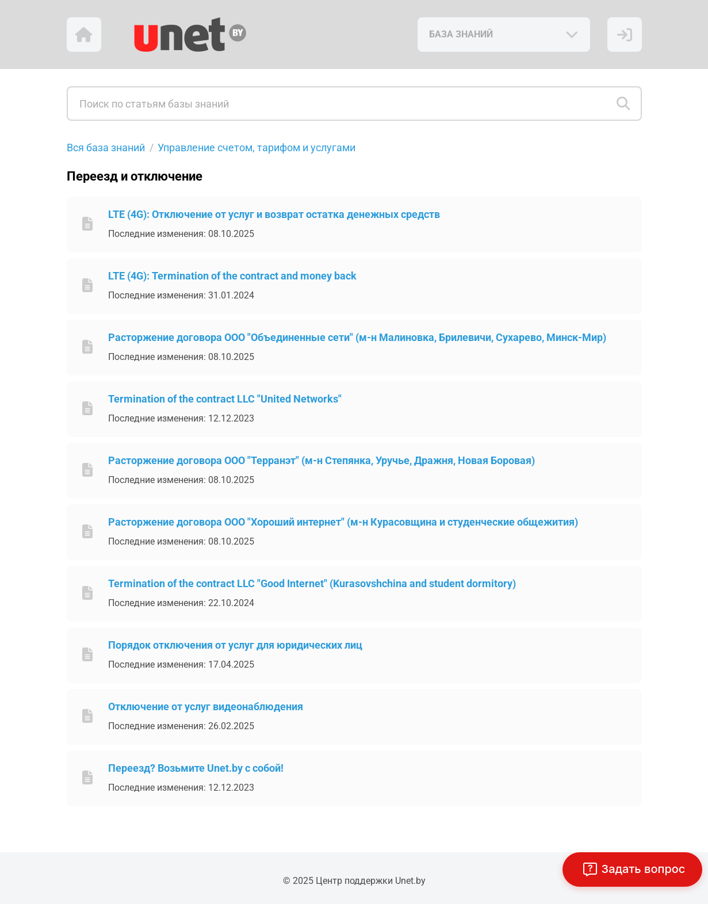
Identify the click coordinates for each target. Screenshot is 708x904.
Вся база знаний (106, 147)
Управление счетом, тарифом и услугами (256, 147)
